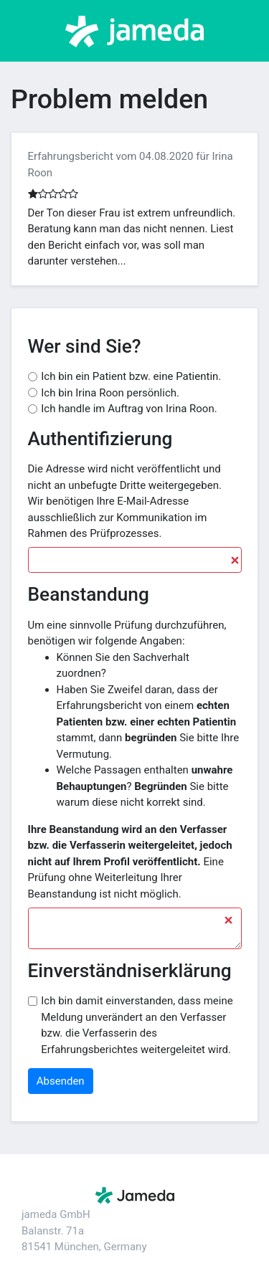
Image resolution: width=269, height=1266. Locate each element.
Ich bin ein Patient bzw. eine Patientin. (131, 376)
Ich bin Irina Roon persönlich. (110, 392)
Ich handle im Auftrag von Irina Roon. (129, 408)
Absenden (61, 1081)
